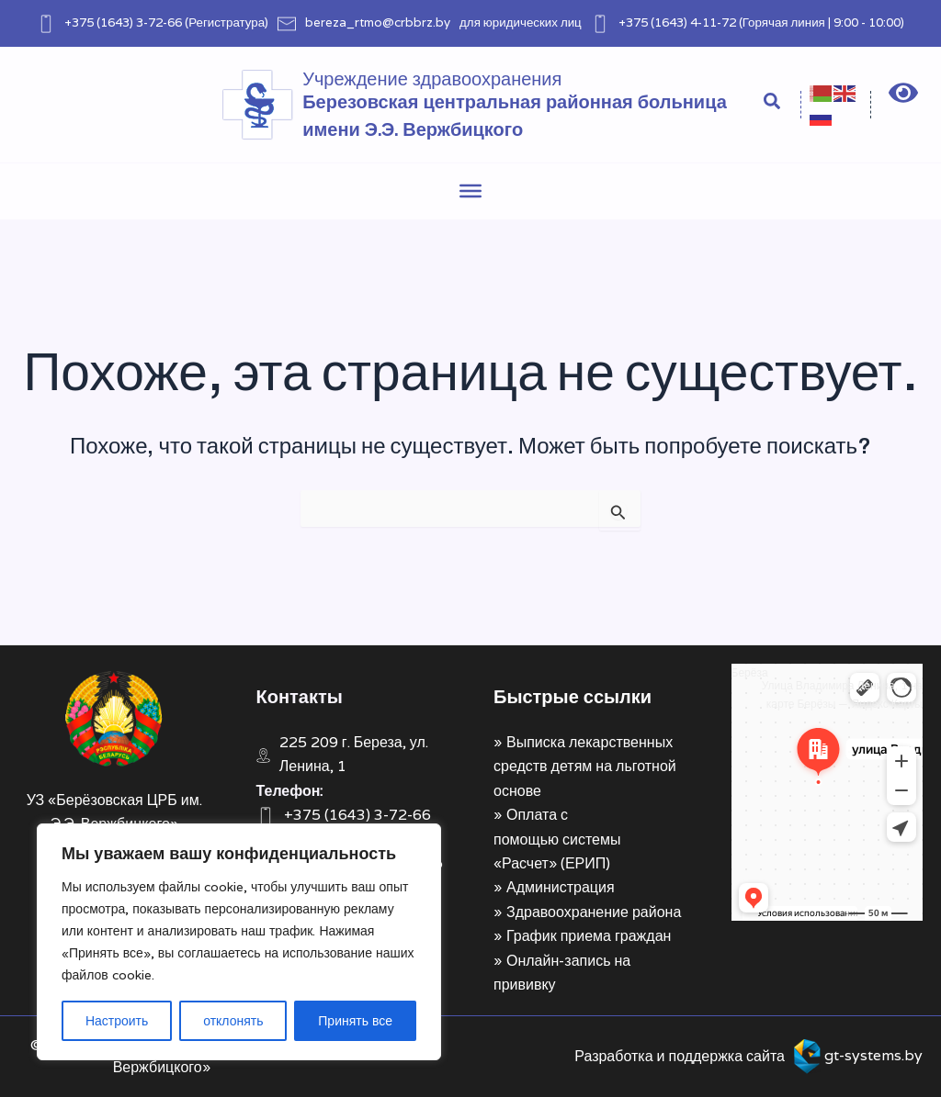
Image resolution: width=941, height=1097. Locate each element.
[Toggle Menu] (470, 191)
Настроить (116, 1021)
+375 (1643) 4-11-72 (677, 22)
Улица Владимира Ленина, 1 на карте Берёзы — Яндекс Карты (842, 694)
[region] (239, 941)
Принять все (355, 1021)
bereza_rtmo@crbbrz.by (377, 22)
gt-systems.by (873, 1055)
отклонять (233, 1021)
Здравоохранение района (593, 912)
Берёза (749, 672)
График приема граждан (588, 936)
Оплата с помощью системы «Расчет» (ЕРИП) (556, 839)
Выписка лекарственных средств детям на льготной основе (584, 766)
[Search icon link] (773, 104)
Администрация (560, 887)
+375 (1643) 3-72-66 (123, 22)
